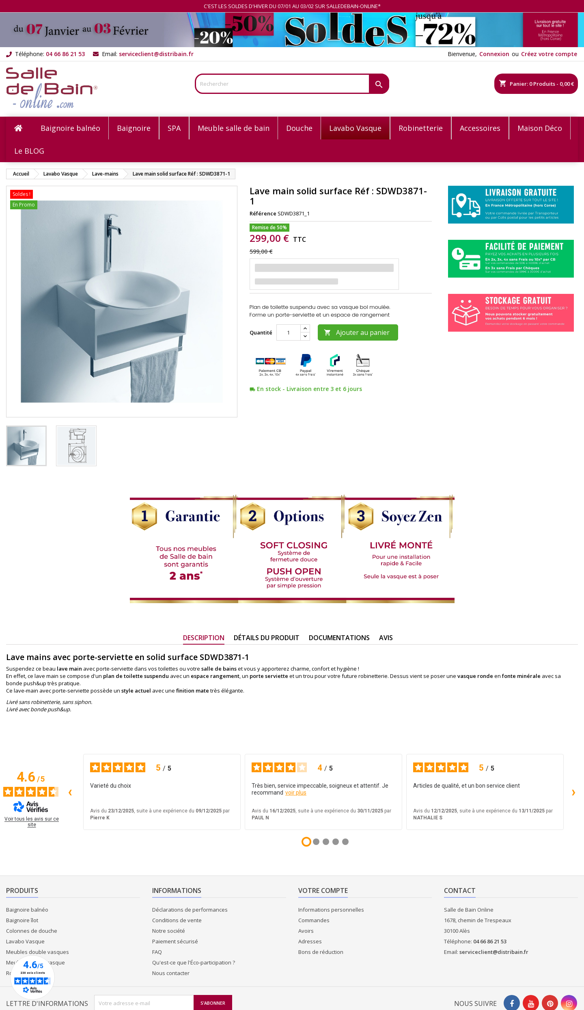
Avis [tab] (386, 637)
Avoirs (306, 930)
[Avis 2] (316, 841)
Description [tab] (203, 637)
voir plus (295, 792)
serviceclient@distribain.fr (156, 54)
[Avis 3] (326, 841)
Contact (460, 890)
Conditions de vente (177, 920)
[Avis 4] (335, 841)
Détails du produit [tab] (267, 637)
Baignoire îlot (22, 920)
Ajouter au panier (357, 332)
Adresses (310, 941)
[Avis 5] (345, 841)
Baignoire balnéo (27, 909)
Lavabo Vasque (25, 941)
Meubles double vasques (37, 952)
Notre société (168, 930)
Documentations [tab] (339, 637)
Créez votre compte (549, 54)
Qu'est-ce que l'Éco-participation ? (193, 962)
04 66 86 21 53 (65, 54)
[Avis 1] (306, 842)
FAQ (157, 952)
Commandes (314, 920)
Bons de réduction (320, 952)
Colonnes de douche (31, 930)
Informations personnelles (331, 909)
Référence (263, 213)
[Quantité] (288, 332)
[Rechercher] (292, 84)
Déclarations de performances (190, 909)
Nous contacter (171, 973)
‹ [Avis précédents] (70, 791)
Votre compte (323, 890)
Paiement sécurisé (175, 941)
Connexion (494, 54)
